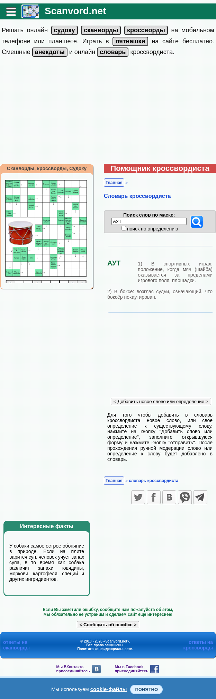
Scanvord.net (75, 11)
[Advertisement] (108, 111)
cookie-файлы (108, 689)
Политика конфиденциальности (104, 649)
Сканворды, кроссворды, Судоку (47, 168)
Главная (114, 182)
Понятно (146, 689)
